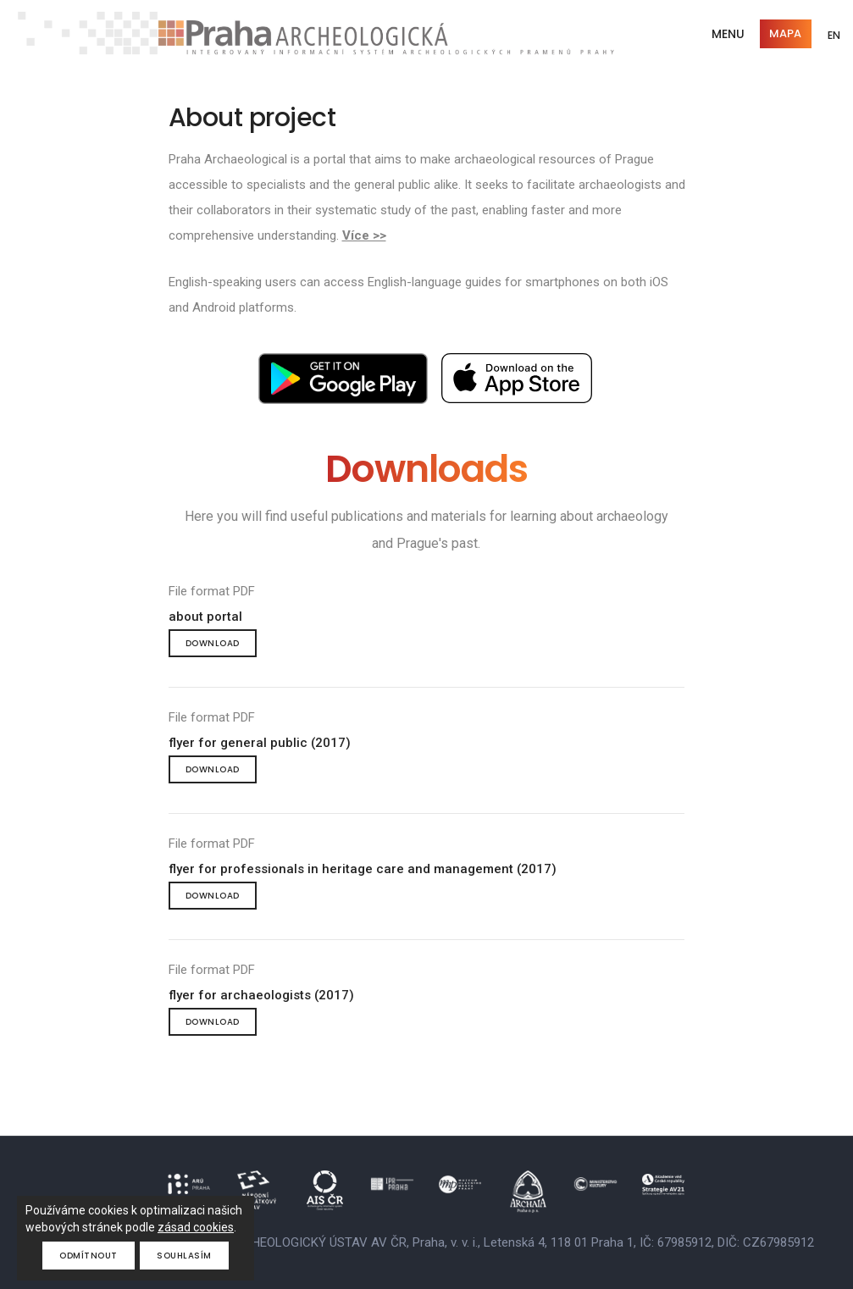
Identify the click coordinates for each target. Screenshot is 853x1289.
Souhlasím (184, 1255)
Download (213, 643)
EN (833, 36)
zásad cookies (196, 1227)
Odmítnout (88, 1255)
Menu (726, 33)
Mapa (783, 33)
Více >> (364, 235)
